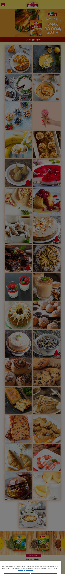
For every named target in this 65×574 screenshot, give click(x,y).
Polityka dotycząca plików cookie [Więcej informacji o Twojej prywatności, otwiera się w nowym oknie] (25, 573)
